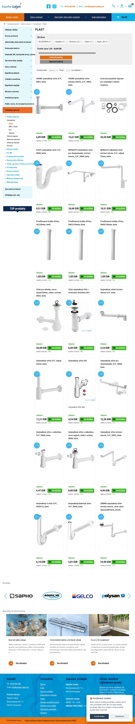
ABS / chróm (13, 127)
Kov (10, 130)
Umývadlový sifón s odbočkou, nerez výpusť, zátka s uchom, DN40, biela (81, 435)
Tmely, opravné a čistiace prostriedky (21, 164)
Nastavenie (119, 716)
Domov (43, 684)
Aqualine (59, 42)
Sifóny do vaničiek (13, 143)
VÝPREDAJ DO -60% (12, 195)
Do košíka (56, 137)
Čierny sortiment (36, 17)
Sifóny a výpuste (26, 24)
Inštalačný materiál (13, 24)
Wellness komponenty (15, 178)
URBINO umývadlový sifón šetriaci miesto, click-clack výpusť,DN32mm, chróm (111, 506)
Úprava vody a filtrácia (15, 160)
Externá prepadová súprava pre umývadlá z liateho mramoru (111, 81)
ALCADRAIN (44, 42)
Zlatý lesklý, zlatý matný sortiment (67, 17)
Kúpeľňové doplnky (12, 85)
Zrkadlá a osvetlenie (12, 79)
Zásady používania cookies (33, 720)
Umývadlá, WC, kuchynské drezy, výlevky (20, 54)
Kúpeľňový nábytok (12, 73)
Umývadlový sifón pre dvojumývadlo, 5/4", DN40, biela (111, 363)
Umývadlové (37, 24)
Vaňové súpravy (12, 136)
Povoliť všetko (99, 716)
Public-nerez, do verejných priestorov (19, 104)
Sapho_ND (101, 42)
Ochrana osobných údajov (49, 702)
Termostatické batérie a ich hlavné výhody (65, 640)
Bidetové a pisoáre (13, 139)
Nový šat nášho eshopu (17, 640)
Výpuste (11, 133)
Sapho (88, 42)
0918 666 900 (15, 684)
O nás (42, 688)
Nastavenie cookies (49, 720)
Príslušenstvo (12, 167)
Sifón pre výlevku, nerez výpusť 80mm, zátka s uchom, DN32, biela (48, 292)
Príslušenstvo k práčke (15, 156)
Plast (44, 24)
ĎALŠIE (122, 17)
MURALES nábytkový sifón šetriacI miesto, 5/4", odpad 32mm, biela (112, 153)
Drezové (10, 146)
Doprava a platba (46, 691)
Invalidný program (12, 98)
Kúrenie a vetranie (12, 91)
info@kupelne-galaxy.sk (20, 687)
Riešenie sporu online (48, 706)
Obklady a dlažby (12, 17)
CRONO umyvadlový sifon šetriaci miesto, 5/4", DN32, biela (80, 81)
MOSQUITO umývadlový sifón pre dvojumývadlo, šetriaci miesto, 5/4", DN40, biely (80, 153)
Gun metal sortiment (13, 189)
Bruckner (73, 42)
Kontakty (43, 713)
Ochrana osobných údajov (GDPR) (66, 720)
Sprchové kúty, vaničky (13, 61)
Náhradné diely (12, 182)
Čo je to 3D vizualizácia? (100, 640)
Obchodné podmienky (48, 709)
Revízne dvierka (13, 171)
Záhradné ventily (13, 175)
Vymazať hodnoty (56, 61)
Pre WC (9, 153)
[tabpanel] (26, 641)
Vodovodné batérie (99, 17)
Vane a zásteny (10, 67)
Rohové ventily (12, 149)
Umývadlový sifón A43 (77, 360)
